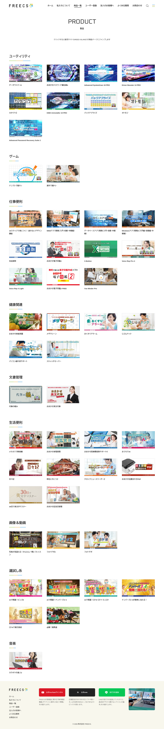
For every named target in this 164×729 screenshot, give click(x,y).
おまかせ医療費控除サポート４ (96, 457)
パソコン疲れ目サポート (18, 367)
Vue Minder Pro (90, 294)
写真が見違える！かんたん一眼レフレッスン (25, 558)
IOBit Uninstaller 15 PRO (57, 118)
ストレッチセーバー (54, 367)
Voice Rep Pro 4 (128, 266)
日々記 (11, 485)
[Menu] (147, 5)
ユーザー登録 (91, 6)
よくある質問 (123, 6)
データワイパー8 (15, 85)
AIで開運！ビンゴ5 (16, 605)
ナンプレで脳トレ (15, 191)
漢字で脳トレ (52, 191)
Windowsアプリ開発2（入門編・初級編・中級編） (138, 237)
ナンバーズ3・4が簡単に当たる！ (134, 605)
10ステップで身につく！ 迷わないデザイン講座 (25, 237)
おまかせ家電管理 (54, 457)
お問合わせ (137, 6)
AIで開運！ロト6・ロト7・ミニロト (96, 605)
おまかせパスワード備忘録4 (57, 85)
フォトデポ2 (51, 557)
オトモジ (125, 118)
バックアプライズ (90, 118)
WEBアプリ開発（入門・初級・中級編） (61, 236)
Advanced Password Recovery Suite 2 (25, 146)
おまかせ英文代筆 (54, 412)
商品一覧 (78, 6)
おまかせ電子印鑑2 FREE (57, 294)
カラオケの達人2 (15, 678)
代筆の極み (13, 412)
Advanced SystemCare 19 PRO (97, 85)
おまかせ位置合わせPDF (131, 485)
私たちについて (63, 6)
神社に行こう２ (52, 485)
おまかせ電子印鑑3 (54, 266)
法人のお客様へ (107, 6)
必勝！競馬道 (52, 633)
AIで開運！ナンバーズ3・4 (57, 605)
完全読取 (12, 266)
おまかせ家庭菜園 (16, 339)
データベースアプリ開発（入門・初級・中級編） (100, 237)
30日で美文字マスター (17, 512)
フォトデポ (88, 557)
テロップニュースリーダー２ (94, 485)
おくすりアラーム (90, 339)
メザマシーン (52, 339)
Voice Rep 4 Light (16, 294)
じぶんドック (126, 339)
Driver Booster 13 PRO (131, 85)
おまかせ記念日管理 (54, 512)
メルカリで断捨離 (16, 457)
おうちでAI (126, 457)
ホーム (50, 6)
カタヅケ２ (13, 118)
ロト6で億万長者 (15, 633)
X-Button (88, 266)
